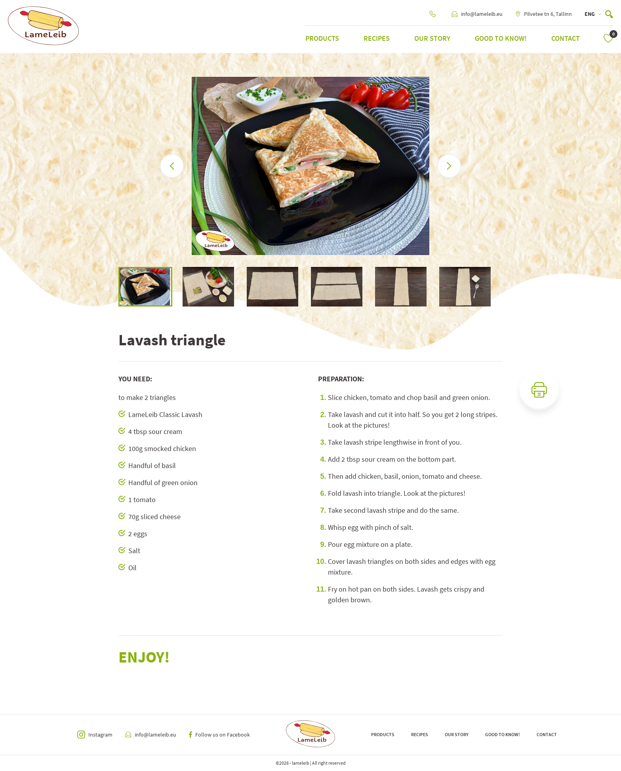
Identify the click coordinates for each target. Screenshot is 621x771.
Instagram (94, 735)
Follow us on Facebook (219, 735)
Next (508, 287)
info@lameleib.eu (477, 13)
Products (322, 38)
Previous (112, 287)
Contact (565, 38)
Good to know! (501, 38)
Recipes (377, 38)
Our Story (432, 38)
